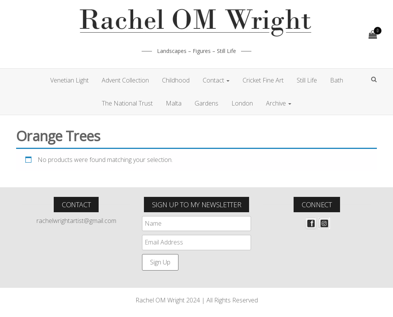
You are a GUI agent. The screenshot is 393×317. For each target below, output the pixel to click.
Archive (278, 103)
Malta (174, 103)
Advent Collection (125, 80)
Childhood (176, 80)
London (242, 103)
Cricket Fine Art (263, 80)
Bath (336, 80)
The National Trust (127, 103)
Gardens (206, 103)
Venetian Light (69, 80)
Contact (216, 80)
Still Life (307, 80)
